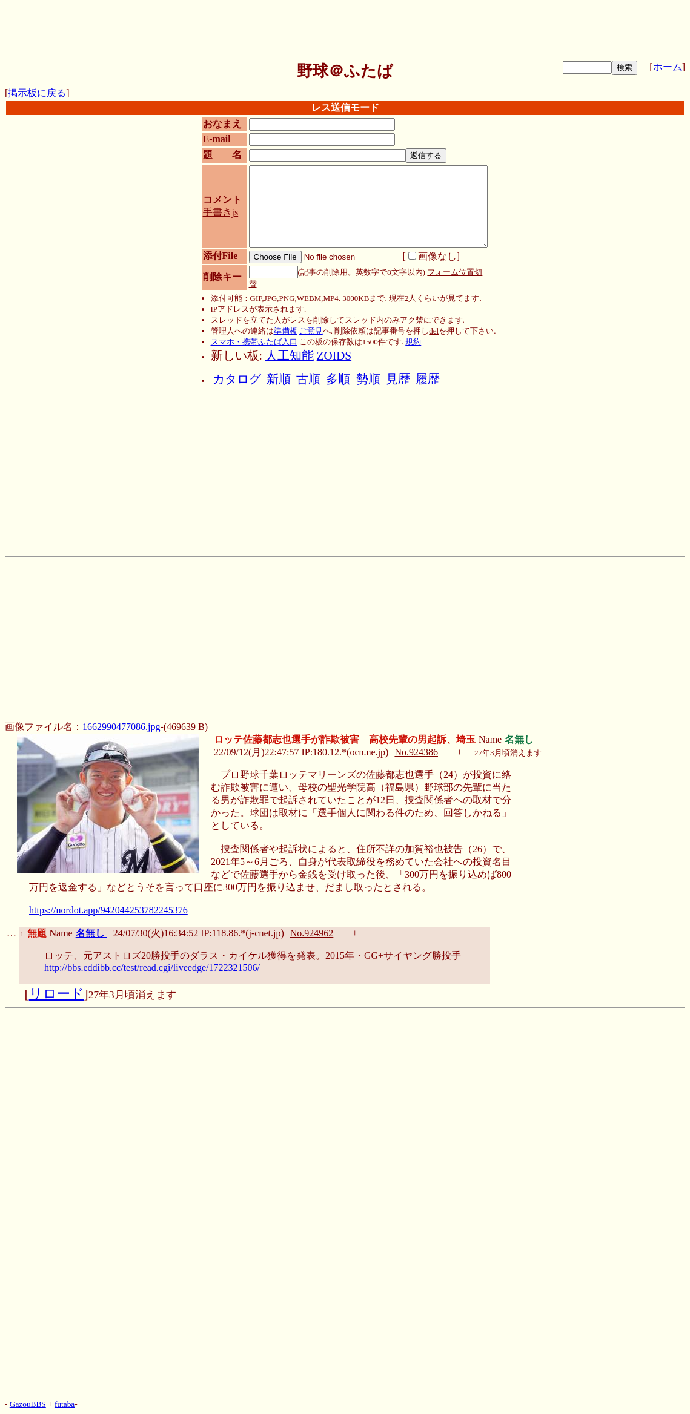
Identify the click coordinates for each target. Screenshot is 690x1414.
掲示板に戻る (37, 93)
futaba (65, 1404)
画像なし (432, 256)
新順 (279, 379)
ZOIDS (334, 355)
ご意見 (311, 330)
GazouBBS (28, 1404)
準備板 (285, 330)
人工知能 (289, 355)
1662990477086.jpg (121, 727)
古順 (308, 379)
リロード (56, 994)
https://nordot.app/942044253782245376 (108, 910)
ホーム (667, 67)
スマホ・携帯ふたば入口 (254, 341)
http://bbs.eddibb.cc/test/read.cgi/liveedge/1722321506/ (152, 967)
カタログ (237, 379)
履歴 (428, 379)
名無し (91, 933)
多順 (338, 379)
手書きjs (221, 212)
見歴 (398, 379)
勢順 (368, 379)
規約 (413, 341)
